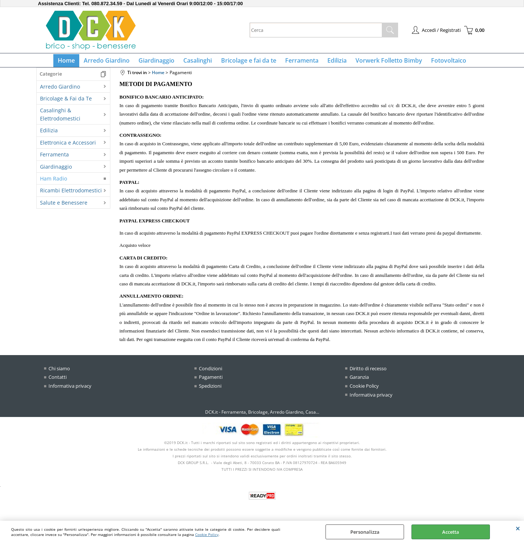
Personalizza (365, 532)
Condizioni (210, 371)
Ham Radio (53, 181)
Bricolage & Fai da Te (66, 101)
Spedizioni (210, 388)
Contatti (58, 380)
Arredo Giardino (111, 62)
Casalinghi (199, 62)
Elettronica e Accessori (68, 145)
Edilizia (334, 62)
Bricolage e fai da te (248, 62)
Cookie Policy (206, 534)
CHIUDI (517, 528)
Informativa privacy (70, 388)
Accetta (450, 532)
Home (72, 62)
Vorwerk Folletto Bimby (384, 62)
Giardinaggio (160, 62)
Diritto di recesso (368, 371)
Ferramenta (300, 62)
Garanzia (359, 380)
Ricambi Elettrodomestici (71, 193)
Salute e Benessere (63, 205)
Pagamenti (211, 380)
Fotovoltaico (442, 62)
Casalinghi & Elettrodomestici (60, 117)
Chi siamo (59, 371)
